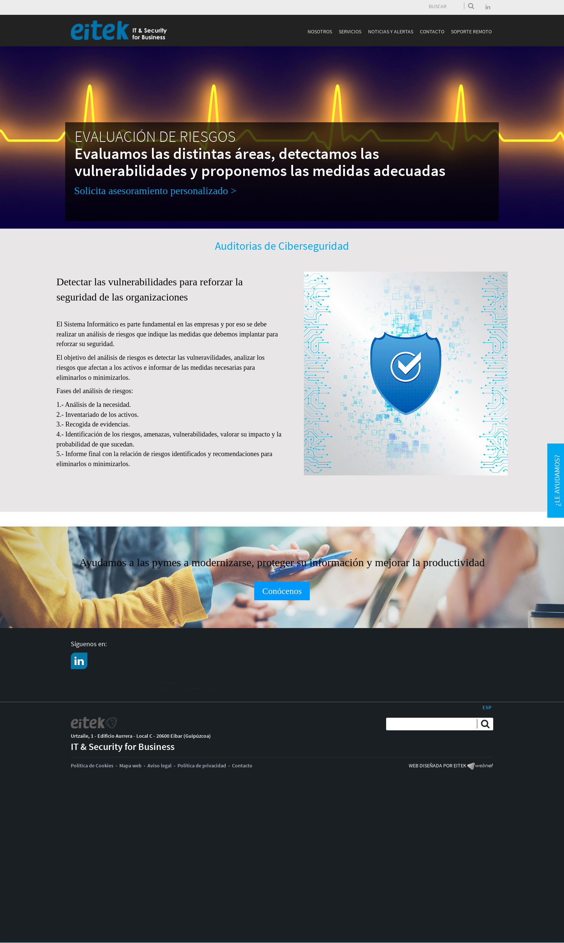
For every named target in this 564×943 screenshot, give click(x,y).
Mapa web (130, 765)
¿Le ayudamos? (556, 480)
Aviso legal (159, 765)
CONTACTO (104, 681)
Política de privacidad (202, 765)
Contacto (242, 765)
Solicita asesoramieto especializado (131, 688)
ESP (486, 707)
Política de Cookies (92, 765)
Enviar (471, 6)
